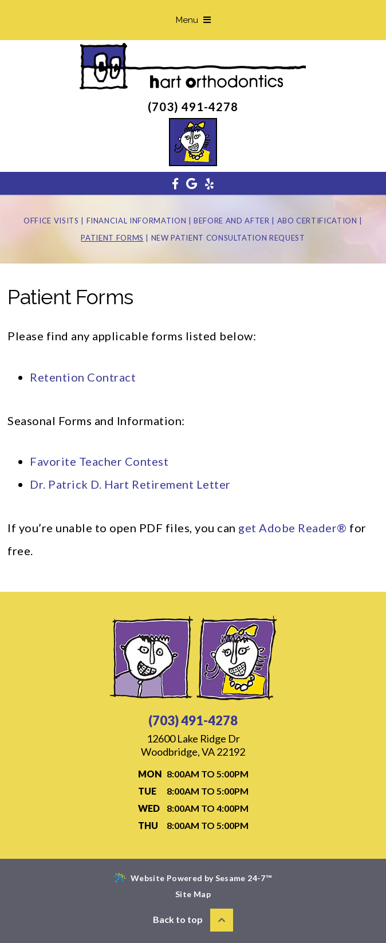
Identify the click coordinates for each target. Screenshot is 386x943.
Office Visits (50, 220)
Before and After (231, 220)
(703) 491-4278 (193, 106)
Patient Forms (112, 237)
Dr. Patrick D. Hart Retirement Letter (130, 484)
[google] (191, 183)
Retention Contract (83, 377)
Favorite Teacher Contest (99, 461)
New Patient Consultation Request (228, 237)
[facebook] (175, 183)
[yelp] (209, 183)
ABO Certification (317, 220)
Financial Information (136, 220)
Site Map (193, 894)
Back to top (193, 920)
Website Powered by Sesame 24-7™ (193, 878)
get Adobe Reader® (292, 528)
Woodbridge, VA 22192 (192, 745)
